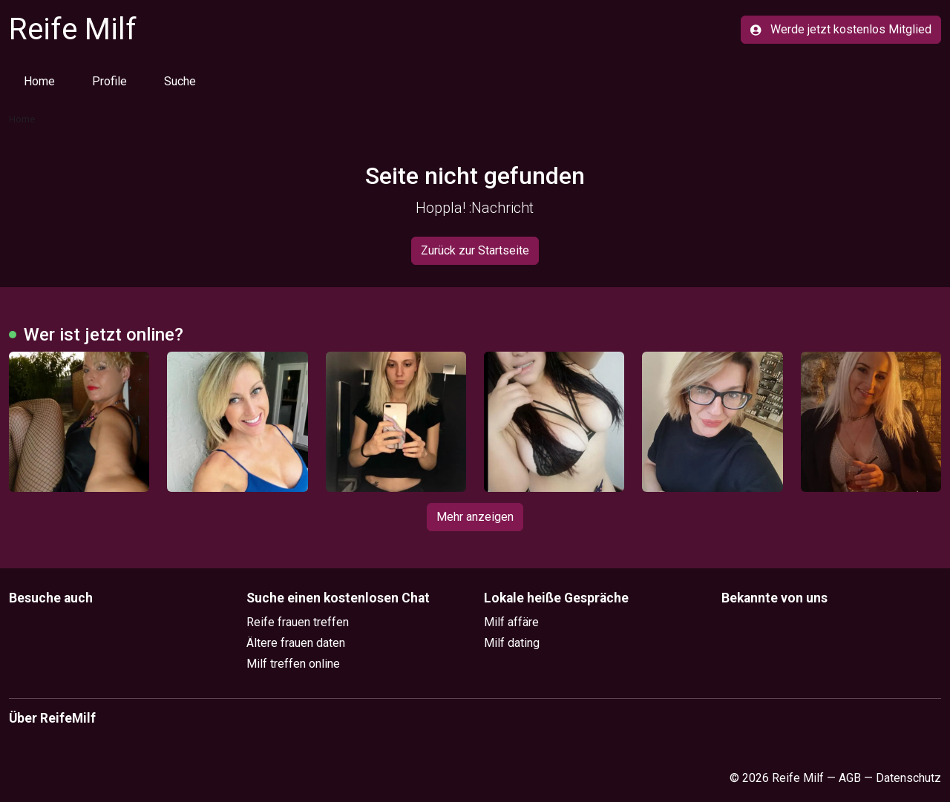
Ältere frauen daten (295, 643)
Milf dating (512, 643)
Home (39, 81)
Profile (109, 81)
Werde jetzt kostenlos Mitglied (840, 29)
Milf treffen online (293, 664)
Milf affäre (511, 622)
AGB (850, 778)
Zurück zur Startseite (475, 250)
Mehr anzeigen (475, 517)
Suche (180, 81)
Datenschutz (908, 778)
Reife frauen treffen (297, 622)
